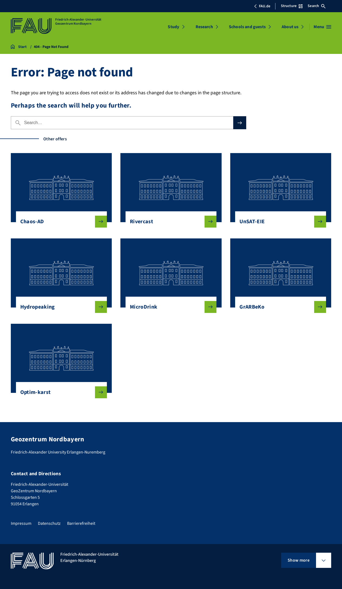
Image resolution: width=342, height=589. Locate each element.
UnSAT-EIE (278, 222)
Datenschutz (49, 523)
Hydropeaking (59, 307)
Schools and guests (247, 27)
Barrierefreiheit (81, 523)
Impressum (21, 523)
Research (204, 27)
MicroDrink (169, 307)
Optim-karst (59, 392)
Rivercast (169, 222)
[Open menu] (322, 27)
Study (173, 27)
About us (290, 27)
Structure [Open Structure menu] (291, 6)
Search (316, 6)
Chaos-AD (59, 222)
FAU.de (262, 6)
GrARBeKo (278, 307)
